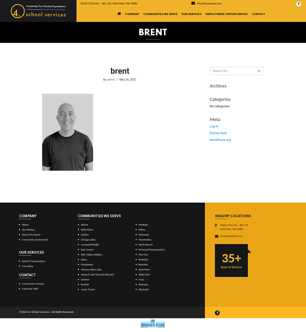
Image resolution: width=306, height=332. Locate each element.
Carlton (85, 234)
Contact (258, 14)
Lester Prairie (88, 289)
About (25, 224)
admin (111, 79)
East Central (87, 249)
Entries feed (218, 133)
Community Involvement (35, 239)
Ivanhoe (85, 279)
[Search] (232, 71)
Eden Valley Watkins (91, 254)
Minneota (144, 234)
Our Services (191, 14)
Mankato (143, 224)
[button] (259, 70)
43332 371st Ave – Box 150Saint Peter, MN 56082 (234, 227)
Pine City (143, 254)
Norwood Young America (152, 249)
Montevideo (145, 239)
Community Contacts (33, 283)
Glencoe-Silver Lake (91, 269)
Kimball (85, 284)
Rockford (143, 259)
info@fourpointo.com (206, 3)
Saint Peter (144, 269)
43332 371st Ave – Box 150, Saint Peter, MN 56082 (109, 3)
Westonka (144, 289)
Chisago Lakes (88, 239)
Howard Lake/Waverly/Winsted (97, 274)
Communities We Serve (160, 14)
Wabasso (143, 284)
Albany (84, 224)
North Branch (146, 244)
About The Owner (31, 234)
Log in (214, 126)
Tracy (141, 279)
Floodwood (87, 264)
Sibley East (144, 274)
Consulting (27, 266)
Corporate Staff (30, 288)
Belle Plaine (87, 229)
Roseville (143, 264)
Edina (84, 259)
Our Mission (28, 229)
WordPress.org (220, 140)
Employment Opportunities (227, 14)
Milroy (142, 229)
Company (132, 14)
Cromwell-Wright (90, 244)
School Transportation (33, 261)
